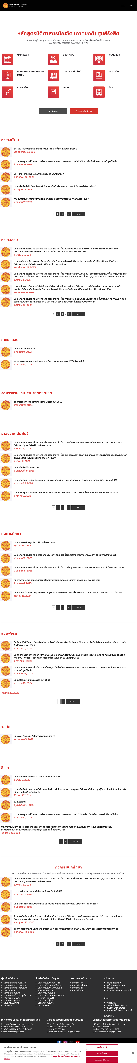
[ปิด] (133, 1053)
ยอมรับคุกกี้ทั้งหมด (102, 1060)
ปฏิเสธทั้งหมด (102, 1053)
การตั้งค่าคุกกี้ (102, 1047)
